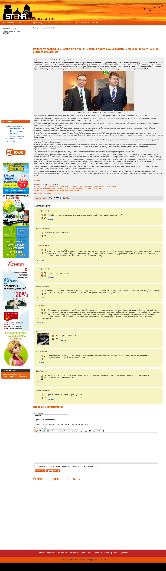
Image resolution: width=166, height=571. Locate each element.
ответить (51, 219)
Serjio (37, 331)
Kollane (47, 60)
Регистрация (62, 559)
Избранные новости (14, 126)
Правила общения (94, 559)
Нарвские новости (16, 128)
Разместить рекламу (77, 559)
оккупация (38, 193)
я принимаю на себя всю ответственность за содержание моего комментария (65, 472)
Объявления (23, 23)
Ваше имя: (39, 413)
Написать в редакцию (46, 559)
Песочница (13, 133)
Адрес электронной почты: (46, 420)
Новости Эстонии (16, 131)
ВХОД (95, 23)
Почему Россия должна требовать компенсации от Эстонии (57, 190)
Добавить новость (16, 136)
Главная (36, 28)
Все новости (8, 23)
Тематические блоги (63, 23)
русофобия (48, 193)
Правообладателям (120, 559)
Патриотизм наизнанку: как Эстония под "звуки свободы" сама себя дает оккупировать (68, 188)
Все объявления (12, 141)
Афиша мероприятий (41, 23)
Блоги (43, 28)
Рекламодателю (82, 23)
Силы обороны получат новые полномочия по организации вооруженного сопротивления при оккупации (75, 186)
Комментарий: (40, 428)
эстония (57, 193)
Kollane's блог (51, 28)
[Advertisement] (13, 78)
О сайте (107, 559)
